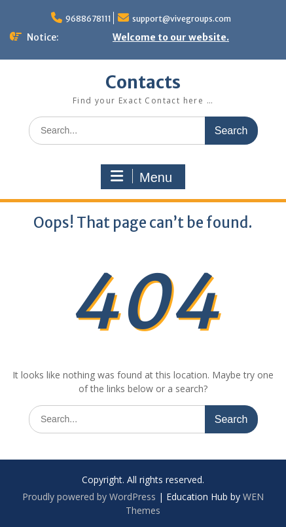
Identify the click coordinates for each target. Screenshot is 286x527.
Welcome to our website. (171, 37)
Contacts (143, 82)
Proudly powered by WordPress (89, 496)
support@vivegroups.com (181, 19)
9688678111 (88, 19)
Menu (141, 177)
